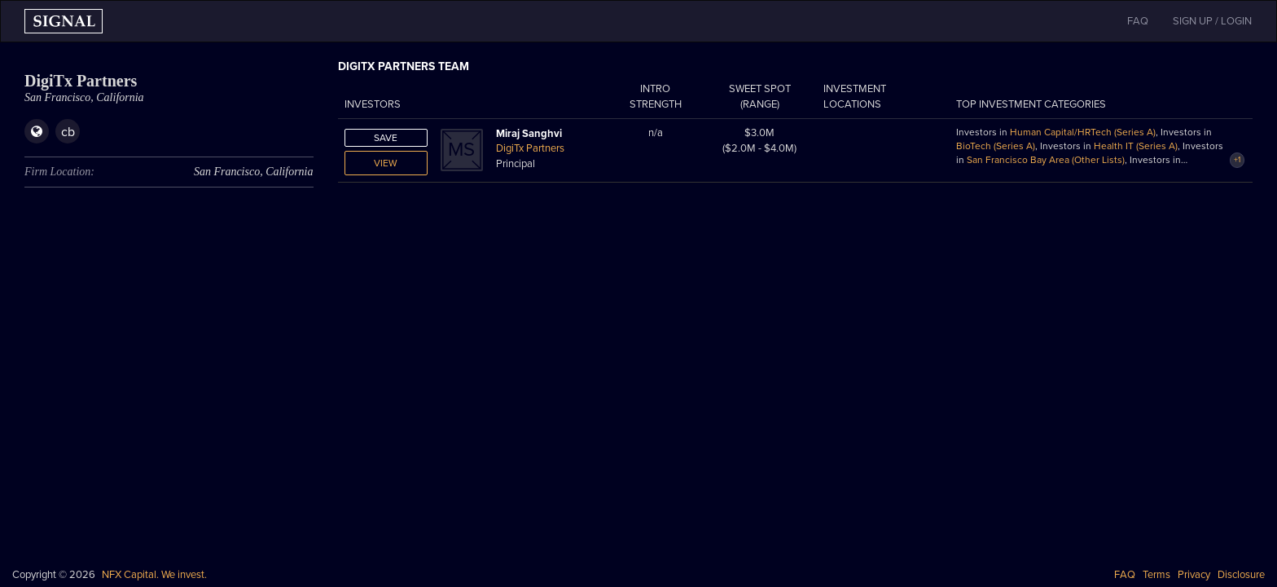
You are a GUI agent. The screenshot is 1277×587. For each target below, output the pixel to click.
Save (385, 137)
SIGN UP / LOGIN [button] (1212, 21)
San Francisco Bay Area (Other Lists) (1046, 160)
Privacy (1194, 574)
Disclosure (1241, 574)
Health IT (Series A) (1136, 146)
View (385, 163)
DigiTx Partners (530, 148)
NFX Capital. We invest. (154, 574)
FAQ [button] (1137, 21)
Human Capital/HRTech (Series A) (1083, 132)
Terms (1156, 574)
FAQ (1124, 574)
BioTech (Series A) (995, 146)
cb (68, 132)
